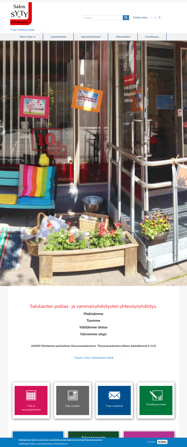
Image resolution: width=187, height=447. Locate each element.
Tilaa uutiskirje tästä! (22, 30)
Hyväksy (151, 441)
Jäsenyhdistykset (91, 37)
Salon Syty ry (28, 37)
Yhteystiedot (122, 37)
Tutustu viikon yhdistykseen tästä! (93, 357)
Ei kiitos (162, 442)
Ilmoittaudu (152, 37)
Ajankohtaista (58, 37)
